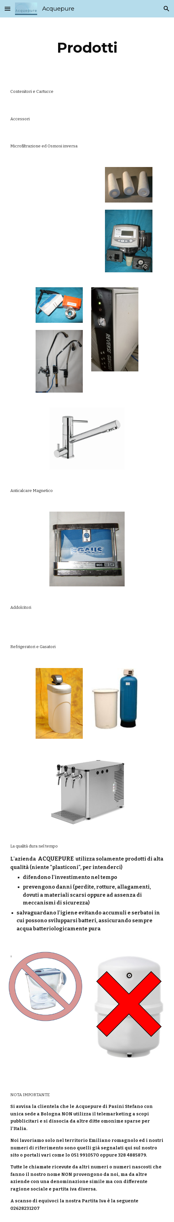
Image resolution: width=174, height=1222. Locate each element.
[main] (87, 48)
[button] (7, 8)
